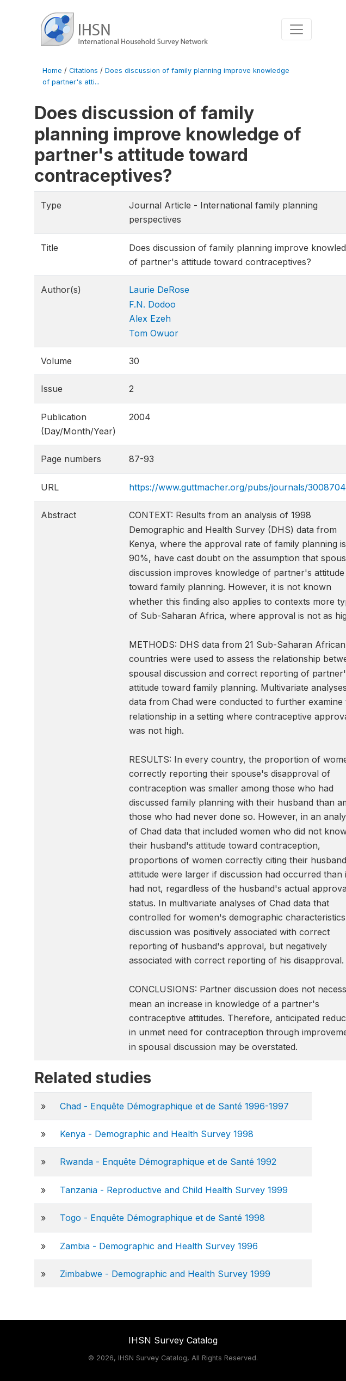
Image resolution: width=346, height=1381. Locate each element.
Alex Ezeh (150, 318)
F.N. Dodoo (152, 304)
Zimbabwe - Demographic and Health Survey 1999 (165, 1273)
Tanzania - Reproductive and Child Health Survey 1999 (174, 1189)
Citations (83, 70)
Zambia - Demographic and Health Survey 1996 (159, 1246)
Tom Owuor (153, 333)
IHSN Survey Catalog (173, 1340)
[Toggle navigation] (296, 29)
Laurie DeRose (159, 289)
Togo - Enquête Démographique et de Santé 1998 (162, 1217)
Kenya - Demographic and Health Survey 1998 (157, 1133)
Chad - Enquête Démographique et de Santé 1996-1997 (174, 1106)
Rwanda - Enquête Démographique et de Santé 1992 (168, 1161)
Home (52, 70)
